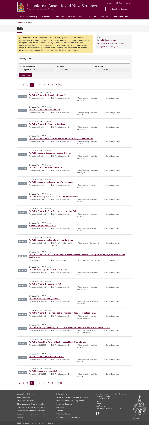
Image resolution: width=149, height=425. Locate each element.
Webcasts (105, 16)
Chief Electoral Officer (25, 401)
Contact (129, 3)
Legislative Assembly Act (108, 47)
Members (46, 16)
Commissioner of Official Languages (31, 414)
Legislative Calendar (119, 9)
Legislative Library (122, 16)
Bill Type (60, 66)
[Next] (65, 85)
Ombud (20, 417)
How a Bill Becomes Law (106, 40)
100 (60, 85)
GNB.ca (119, 3)
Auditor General (23, 397)
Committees (92, 16)
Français (108, 3)
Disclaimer (60, 407)
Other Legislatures (63, 414)
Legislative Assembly (28, 16)
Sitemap (59, 411)
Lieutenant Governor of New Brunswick (72, 397)
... (56, 84)
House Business (75, 16)
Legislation (59, 16)
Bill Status (99, 66)
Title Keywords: (25, 59)
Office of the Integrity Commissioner (31, 411)
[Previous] (19, 85)
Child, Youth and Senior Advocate (30, 404)
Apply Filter (25, 75)
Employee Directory (64, 404)
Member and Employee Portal (68, 417)
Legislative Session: (27, 66)
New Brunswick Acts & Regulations (110, 43)
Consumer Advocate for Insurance (31, 407)
